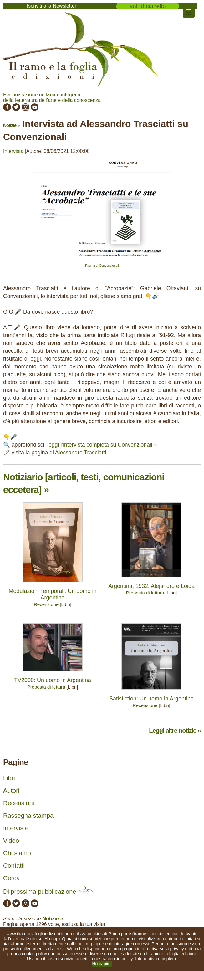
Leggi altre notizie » (175, 730)
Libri (9, 778)
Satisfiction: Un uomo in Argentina (151, 698)
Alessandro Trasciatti (80, 452)
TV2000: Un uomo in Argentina (52, 680)
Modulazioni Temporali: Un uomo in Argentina (53, 594)
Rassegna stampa (28, 815)
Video (11, 840)
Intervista (13, 151)
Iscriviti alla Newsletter (51, 5)
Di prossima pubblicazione (48, 891)
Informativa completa (155, 958)
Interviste (15, 828)
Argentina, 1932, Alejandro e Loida (151, 586)
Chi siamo (17, 853)
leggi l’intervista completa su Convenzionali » (102, 445)
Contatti (14, 865)
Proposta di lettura (145, 592)
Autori (11, 790)
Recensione (46, 604)
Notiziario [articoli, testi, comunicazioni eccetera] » (83, 483)
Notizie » (11, 125)
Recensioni (18, 803)
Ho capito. (102, 963)
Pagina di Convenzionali (102, 265)
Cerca (11, 878)
